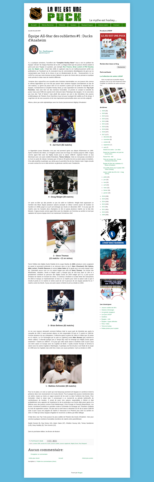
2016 (103, 196)
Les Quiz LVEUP (107, 314)
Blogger (80, 472)
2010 (103, 212)
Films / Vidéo (105, 324)
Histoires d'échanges (108, 310)
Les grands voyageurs (108, 312)
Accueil (61, 458)
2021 (103, 124)
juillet (105, 177)
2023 (103, 118)
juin (105, 179)
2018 (103, 132)
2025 (103, 113)
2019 (103, 129)
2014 (103, 201)
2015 (103, 199)
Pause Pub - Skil (108, 156)
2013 (103, 204)
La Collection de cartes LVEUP (111, 76)
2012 (103, 207)
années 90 (44, 443)
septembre (107, 145)
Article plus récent (34, 458)
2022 (103, 121)
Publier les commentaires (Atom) (46, 461)
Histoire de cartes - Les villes (111, 149)
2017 (103, 134)
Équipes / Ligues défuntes (109, 321)
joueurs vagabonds (65, 443)
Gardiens (104, 317)
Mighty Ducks (74, 443)
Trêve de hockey (107, 326)
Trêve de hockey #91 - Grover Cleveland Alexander (112, 160)
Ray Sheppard (83, 443)
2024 (103, 116)
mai (105, 182)
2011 (103, 209)
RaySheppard (35, 441)
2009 (103, 214)
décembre (107, 137)
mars (105, 187)
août (105, 147)
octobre (106, 142)
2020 (103, 126)
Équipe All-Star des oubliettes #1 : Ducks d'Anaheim (113, 164)
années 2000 (36, 443)
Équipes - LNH (106, 319)
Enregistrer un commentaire (39, 454)
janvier (106, 193)
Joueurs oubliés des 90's (109, 307)
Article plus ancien (87, 458)
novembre (107, 139)
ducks (49, 443)
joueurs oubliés (55, 443)
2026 (103, 111)
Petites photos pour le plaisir (110, 328)
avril (105, 185)
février (106, 190)
